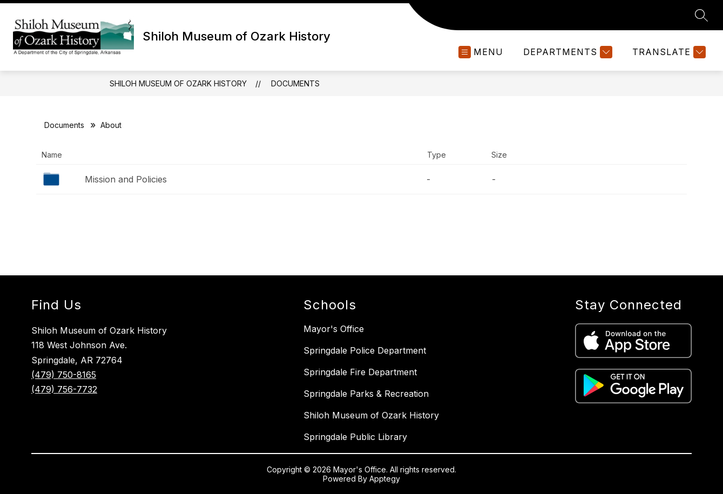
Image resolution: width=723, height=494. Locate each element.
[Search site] (701, 15)
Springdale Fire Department (360, 372)
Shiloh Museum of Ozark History (178, 83)
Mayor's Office (333, 328)
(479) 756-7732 (64, 389)
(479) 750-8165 (63, 374)
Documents (295, 83)
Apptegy (384, 478)
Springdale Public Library (355, 436)
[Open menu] (480, 52)
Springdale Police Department (364, 350)
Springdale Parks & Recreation (366, 393)
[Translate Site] (668, 52)
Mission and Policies (126, 179)
